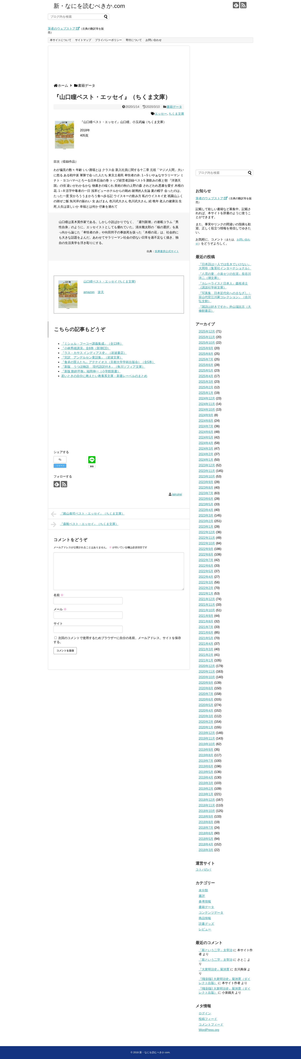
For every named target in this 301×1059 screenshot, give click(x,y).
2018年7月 (206, 827)
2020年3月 (206, 716)
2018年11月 (207, 805)
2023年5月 (206, 504)
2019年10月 (207, 744)
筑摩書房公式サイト (167, 251)
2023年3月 (206, 515)
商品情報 (205, 918)
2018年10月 (207, 811)
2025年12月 (207, 331)
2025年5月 (206, 370)
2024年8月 (206, 420)
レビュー (205, 929)
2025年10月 (207, 342)
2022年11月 (207, 537)
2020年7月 (206, 693)
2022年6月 (206, 565)
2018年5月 (206, 838)
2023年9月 (206, 482)
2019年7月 (206, 760)
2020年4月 (206, 710)
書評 (202, 896)
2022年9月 (206, 549)
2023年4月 (206, 510)
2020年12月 (207, 666)
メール (60, 609)
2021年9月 (206, 615)
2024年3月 (206, 448)
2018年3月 (206, 850)
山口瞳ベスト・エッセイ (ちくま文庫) (110, 281)
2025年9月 (206, 348)
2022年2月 (206, 588)
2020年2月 (206, 721)
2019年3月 (206, 783)
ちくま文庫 (176, 113)
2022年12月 (207, 532)
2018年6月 (206, 833)
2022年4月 (206, 576)
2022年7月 (206, 560)
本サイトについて (60, 40)
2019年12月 (207, 733)
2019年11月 (207, 738)
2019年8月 (206, 755)
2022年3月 (206, 582)
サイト (58, 623)
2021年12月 (207, 599)
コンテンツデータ (211, 912)
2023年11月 (207, 471)
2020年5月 (206, 705)
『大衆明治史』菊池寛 (214, 969)
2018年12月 (207, 799)
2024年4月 (206, 443)
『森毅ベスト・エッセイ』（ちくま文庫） (84, 524)
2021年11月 (207, 604)
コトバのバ (203, 869)
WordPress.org (209, 1030)
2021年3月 (206, 649)
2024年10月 (207, 409)
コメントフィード (211, 1024)
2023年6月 (206, 498)
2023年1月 (206, 526)
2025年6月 (206, 365)
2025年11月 (207, 337)
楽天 (101, 292)
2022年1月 (206, 593)
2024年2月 (206, 454)
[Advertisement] (118, 66)
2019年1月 (206, 794)
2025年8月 (206, 353)
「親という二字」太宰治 (215, 950)
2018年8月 (206, 822)
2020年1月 (206, 727)
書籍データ (174, 106)
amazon (89, 292)
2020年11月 (207, 671)
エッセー (161, 113)
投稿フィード (208, 1019)
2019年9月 (206, 749)
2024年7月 (206, 426)
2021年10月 (207, 610)
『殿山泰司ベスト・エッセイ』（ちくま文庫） (88, 514)
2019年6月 (206, 766)
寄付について (134, 40)
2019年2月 (206, 788)
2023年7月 (206, 493)
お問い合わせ (154, 40)
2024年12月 (207, 398)
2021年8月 (206, 621)
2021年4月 (206, 643)
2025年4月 (206, 376)
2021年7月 (206, 627)
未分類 (203, 890)
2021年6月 (206, 632)
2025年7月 (206, 359)
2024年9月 (206, 415)
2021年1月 (206, 660)
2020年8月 (206, 688)
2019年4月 (206, 777)
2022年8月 (206, 554)
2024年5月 (206, 437)
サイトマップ (83, 40)
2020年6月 (206, 699)
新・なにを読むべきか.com (89, 6)
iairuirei (177, 494)
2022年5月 (206, 571)
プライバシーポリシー (108, 40)
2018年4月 (206, 844)
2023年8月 (206, 487)
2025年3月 (206, 381)
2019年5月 (206, 772)
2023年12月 (207, 465)
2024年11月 (207, 404)
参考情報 (205, 901)
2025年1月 (206, 392)
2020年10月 (207, 677)
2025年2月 (206, 387)
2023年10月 (207, 476)
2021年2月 (206, 654)
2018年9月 (206, 816)
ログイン (205, 1013)
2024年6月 (206, 431)
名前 (59, 595)
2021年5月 (206, 638)
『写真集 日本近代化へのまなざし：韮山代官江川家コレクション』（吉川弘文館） (225, 297)
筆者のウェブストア (64, 28)
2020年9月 (206, 682)
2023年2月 (206, 521)
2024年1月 (206, 459)
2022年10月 (207, 543)
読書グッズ (206, 923)
